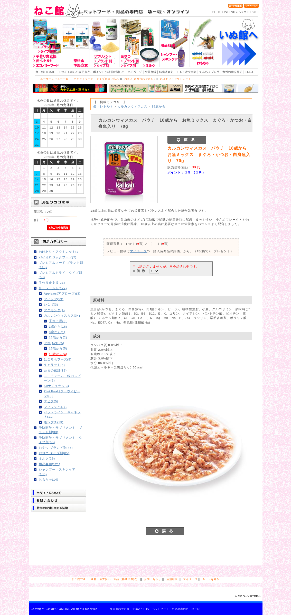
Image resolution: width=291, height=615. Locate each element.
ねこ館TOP (79, 579)
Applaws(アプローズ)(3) (62, 293)
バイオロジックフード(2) (58, 257)
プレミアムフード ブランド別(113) (61, 265)
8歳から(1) (57, 332)
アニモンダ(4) (54, 310)
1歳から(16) (58, 326)
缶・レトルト (103, 106)
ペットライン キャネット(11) (62, 414)
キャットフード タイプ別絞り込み (96, 78)
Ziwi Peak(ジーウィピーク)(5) (62, 393)
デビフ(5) (51, 401)
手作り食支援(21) (52, 282)
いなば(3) (51, 304)
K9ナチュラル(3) (56, 385)
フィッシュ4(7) (55, 406)
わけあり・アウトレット (175, 78)
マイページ (138, 251)
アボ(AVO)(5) (54, 343)
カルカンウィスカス (132, 106)
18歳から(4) (58, 354)
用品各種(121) (49, 464)
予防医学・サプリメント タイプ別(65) (60, 440)
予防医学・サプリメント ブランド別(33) (60, 430)
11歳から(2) (58, 337)
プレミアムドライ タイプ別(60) (60, 275)
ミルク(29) (47, 458)
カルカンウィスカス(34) (62, 315)
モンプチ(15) (54, 422)
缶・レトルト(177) (53, 288)
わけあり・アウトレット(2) (59, 251)
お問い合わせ (152, 579)
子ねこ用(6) (58, 321)
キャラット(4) (54, 364)
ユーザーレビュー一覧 (54, 78)
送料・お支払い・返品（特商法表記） (115, 579)
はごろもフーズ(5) (58, 359)
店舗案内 (172, 579)
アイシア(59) (54, 299)
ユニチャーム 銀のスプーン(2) (62, 378)
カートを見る (210, 579)
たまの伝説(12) (55, 370)
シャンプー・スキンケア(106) (57, 471)
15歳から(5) (58, 348)
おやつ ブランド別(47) (56, 447)
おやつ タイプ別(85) (54, 453)
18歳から (158, 106)
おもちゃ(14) (49, 479)
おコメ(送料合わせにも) (139, 78)
